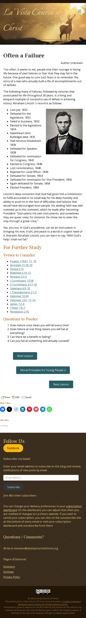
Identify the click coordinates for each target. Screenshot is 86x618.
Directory (9, 566)
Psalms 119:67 (19, 261)
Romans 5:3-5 (18, 277)
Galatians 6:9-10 (20, 288)
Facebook (13, 448)
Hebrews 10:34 (19, 296)
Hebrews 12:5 (18, 300)
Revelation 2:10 (19, 312)
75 (34, 261)
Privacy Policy (11, 577)
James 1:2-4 (17, 304)
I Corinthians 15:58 (21, 281)
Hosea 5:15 (17, 269)
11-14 (31, 300)
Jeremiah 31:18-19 (21, 265)
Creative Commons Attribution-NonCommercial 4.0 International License (49, 603)
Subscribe (13, 487)
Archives (8, 572)
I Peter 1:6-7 (17, 308)
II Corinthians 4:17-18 (23, 284)
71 (30, 261)
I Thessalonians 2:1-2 (23, 292)
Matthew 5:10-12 (20, 273)
